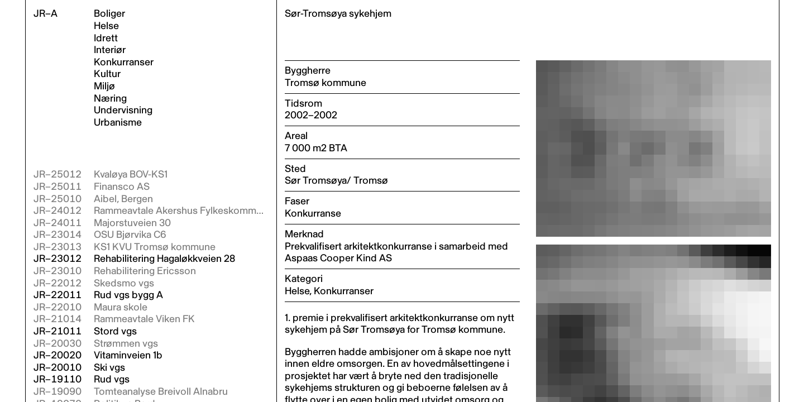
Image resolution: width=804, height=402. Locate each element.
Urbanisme (118, 123)
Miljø (104, 86)
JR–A (46, 13)
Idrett (106, 38)
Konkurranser (124, 62)
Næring (110, 99)
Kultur (107, 74)
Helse (106, 26)
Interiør (110, 50)
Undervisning (123, 110)
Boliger (109, 14)
